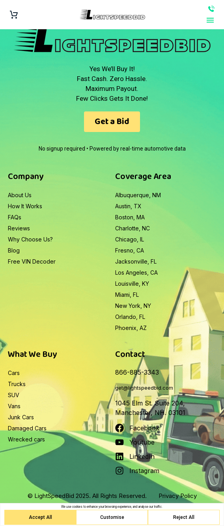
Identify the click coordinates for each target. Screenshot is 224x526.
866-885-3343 (211, 9)
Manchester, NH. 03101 (150, 413)
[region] (112, 514)
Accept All (40, 517)
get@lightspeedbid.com (144, 388)
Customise (112, 517)
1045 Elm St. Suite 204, (150, 403)
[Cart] (14, 15)
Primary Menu (210, 20)
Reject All (183, 517)
